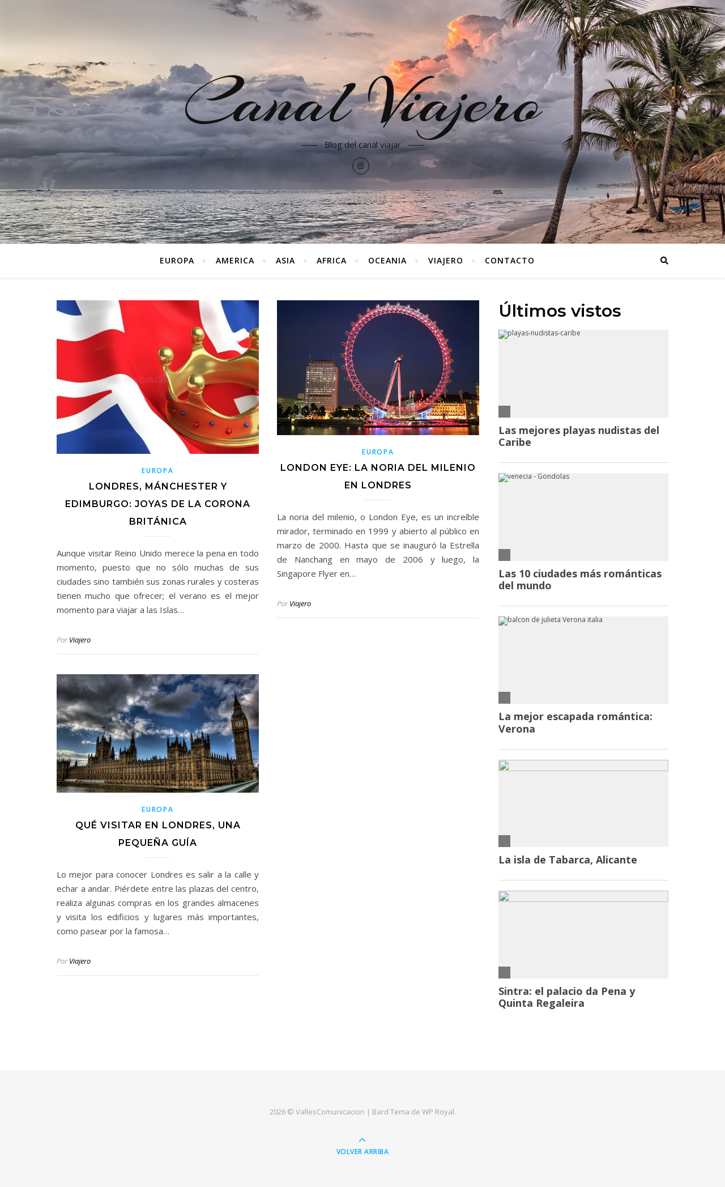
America (235, 260)
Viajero (445, 260)
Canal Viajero (362, 103)
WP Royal (438, 1112)
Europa (177, 260)
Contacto (510, 260)
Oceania (387, 260)
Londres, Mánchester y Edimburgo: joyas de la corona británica (157, 504)
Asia (285, 260)
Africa (332, 260)
